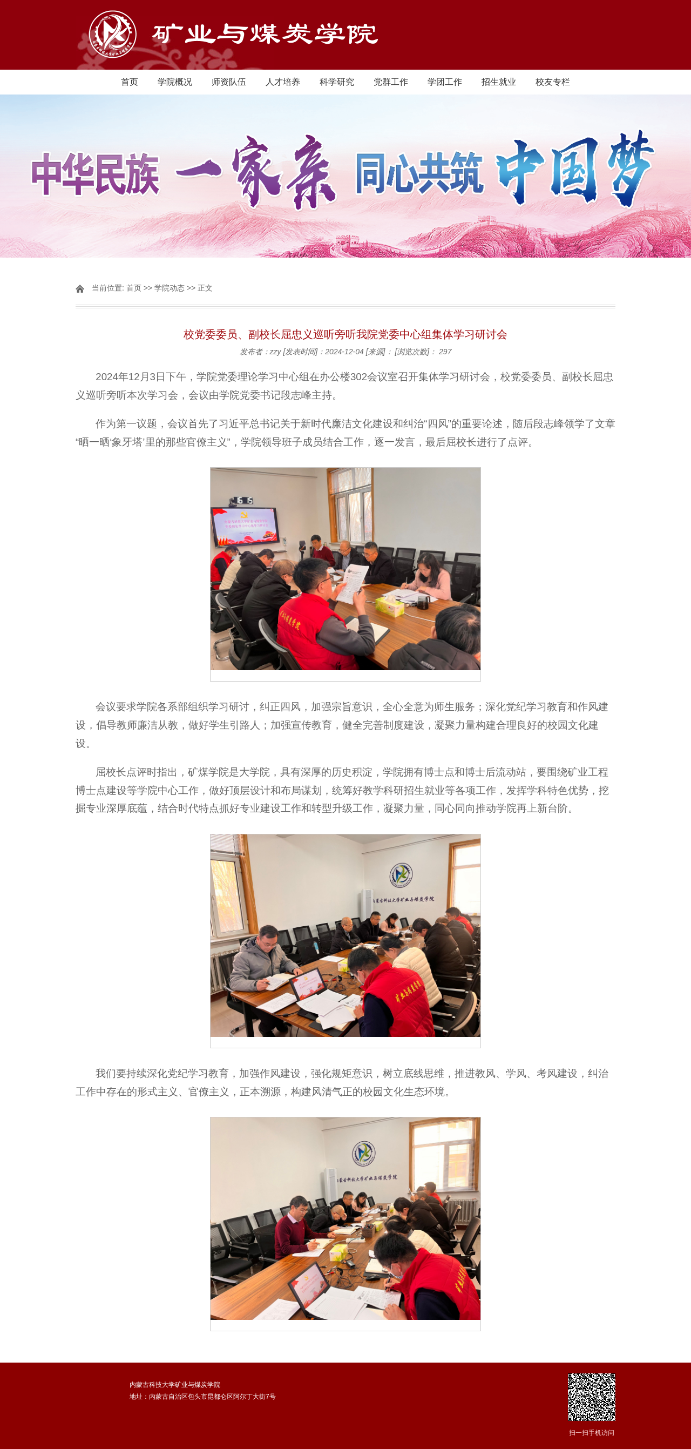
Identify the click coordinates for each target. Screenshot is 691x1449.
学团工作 (445, 81)
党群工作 (391, 81)
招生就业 (499, 81)
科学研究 (337, 81)
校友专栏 (553, 81)
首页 (129, 81)
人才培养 (283, 81)
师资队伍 (229, 81)
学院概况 (175, 81)
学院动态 (169, 288)
